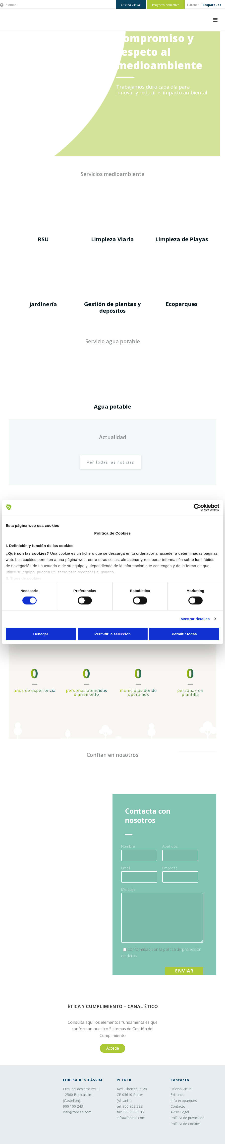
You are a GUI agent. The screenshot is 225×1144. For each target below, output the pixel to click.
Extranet (177, 1094)
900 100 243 (73, 1106)
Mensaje (128, 889)
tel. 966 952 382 (129, 1106)
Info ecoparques (183, 1100)
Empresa (169, 867)
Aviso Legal (179, 1112)
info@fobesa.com (77, 1112)
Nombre (128, 846)
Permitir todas (184, 634)
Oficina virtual (181, 1088)
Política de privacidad (187, 1117)
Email (125, 867)
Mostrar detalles (195, 619)
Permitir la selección (112, 634)
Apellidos (170, 846)
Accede (112, 1048)
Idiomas (8, 5)
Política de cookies (185, 1123)
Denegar (40, 634)
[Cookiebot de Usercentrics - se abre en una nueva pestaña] (197, 507)
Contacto (177, 1106)
